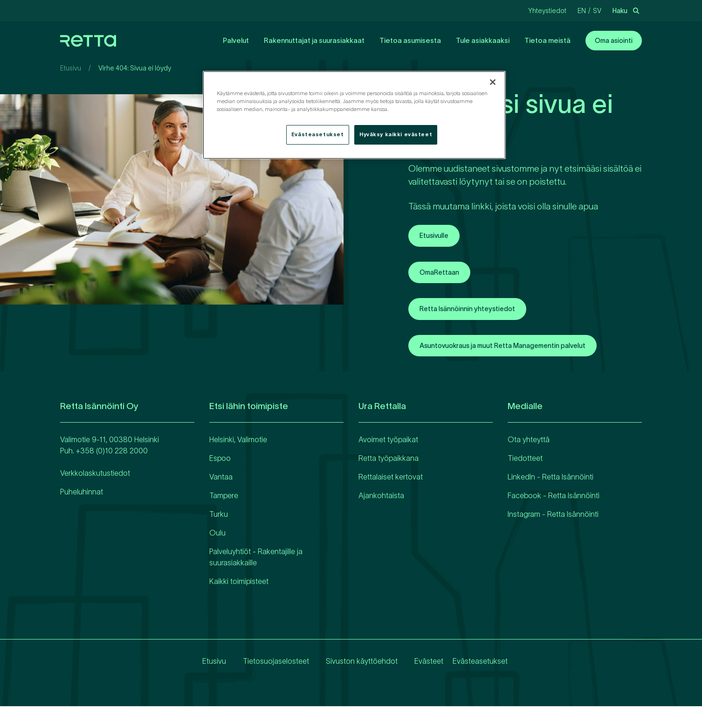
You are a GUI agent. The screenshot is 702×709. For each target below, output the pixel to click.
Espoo (220, 461)
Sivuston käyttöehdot (354, 664)
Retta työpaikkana (388, 461)
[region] (354, 115)
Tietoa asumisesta (410, 40)
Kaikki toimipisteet (238, 584)
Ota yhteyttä (529, 442)
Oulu (217, 535)
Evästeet (421, 664)
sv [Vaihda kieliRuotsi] (597, 10)
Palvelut (236, 40)
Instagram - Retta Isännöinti (553, 517)
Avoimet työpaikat (388, 442)
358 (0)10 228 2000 (114, 453)
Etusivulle (436, 236)
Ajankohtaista (381, 498)
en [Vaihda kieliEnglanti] (582, 10)
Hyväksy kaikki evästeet (395, 134)
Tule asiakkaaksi (482, 40)
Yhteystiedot (547, 10)
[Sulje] (492, 82)
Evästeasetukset (480, 664)
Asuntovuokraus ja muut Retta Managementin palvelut (515, 348)
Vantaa (221, 479)
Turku (218, 517)
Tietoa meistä (547, 40)
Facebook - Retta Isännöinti (553, 498)
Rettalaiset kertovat (390, 479)
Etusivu (70, 68)
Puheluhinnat (81, 494)
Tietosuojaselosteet (268, 664)
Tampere (223, 498)
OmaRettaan (442, 273)
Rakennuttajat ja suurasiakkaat (314, 40)
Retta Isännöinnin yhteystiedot (474, 310)
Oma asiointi (614, 40)
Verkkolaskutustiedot (95, 476)
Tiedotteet (525, 461)
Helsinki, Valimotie (238, 442)
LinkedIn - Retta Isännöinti (550, 479)
